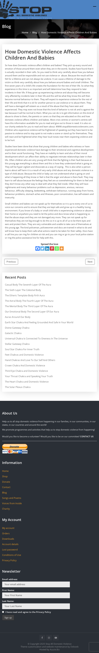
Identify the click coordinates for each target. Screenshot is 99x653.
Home (5, 471)
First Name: (8, 590)
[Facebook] (37, 248)
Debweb (74, 646)
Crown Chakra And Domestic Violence (25, 365)
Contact (6, 487)
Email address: (10, 579)
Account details (10, 544)
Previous (11, 261)
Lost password (10, 549)
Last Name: (8, 601)
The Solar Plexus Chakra (18, 387)
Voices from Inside (12, 503)
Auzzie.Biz (55, 649)
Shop (5, 476)
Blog (4, 492)
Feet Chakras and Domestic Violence (24, 354)
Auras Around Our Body (17, 317)
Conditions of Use (11, 555)
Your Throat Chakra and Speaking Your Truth (29, 376)
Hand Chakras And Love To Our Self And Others (30, 360)
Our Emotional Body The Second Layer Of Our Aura (32, 311)
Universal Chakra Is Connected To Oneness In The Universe (36, 338)
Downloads (8, 538)
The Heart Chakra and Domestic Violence (27, 381)
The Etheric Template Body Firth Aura (25, 295)
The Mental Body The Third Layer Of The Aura (29, 306)
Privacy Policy (9, 560)
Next (90, 261)
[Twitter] (42, 248)
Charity (6, 508)
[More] (61, 248)
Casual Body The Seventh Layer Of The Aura (28, 284)
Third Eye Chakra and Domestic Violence (26, 370)
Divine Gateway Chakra (17, 327)
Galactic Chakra (13, 333)
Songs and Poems (11, 498)
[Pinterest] (52, 248)
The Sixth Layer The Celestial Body (23, 290)
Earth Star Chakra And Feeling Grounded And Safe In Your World (39, 322)
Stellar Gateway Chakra (17, 344)
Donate (6, 481)
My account (8, 528)
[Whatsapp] (57, 248)
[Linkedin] (47, 248)
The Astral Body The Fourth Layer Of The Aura (29, 300)
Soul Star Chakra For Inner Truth (22, 349)
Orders (6, 533)
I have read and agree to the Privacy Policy (28, 612)
